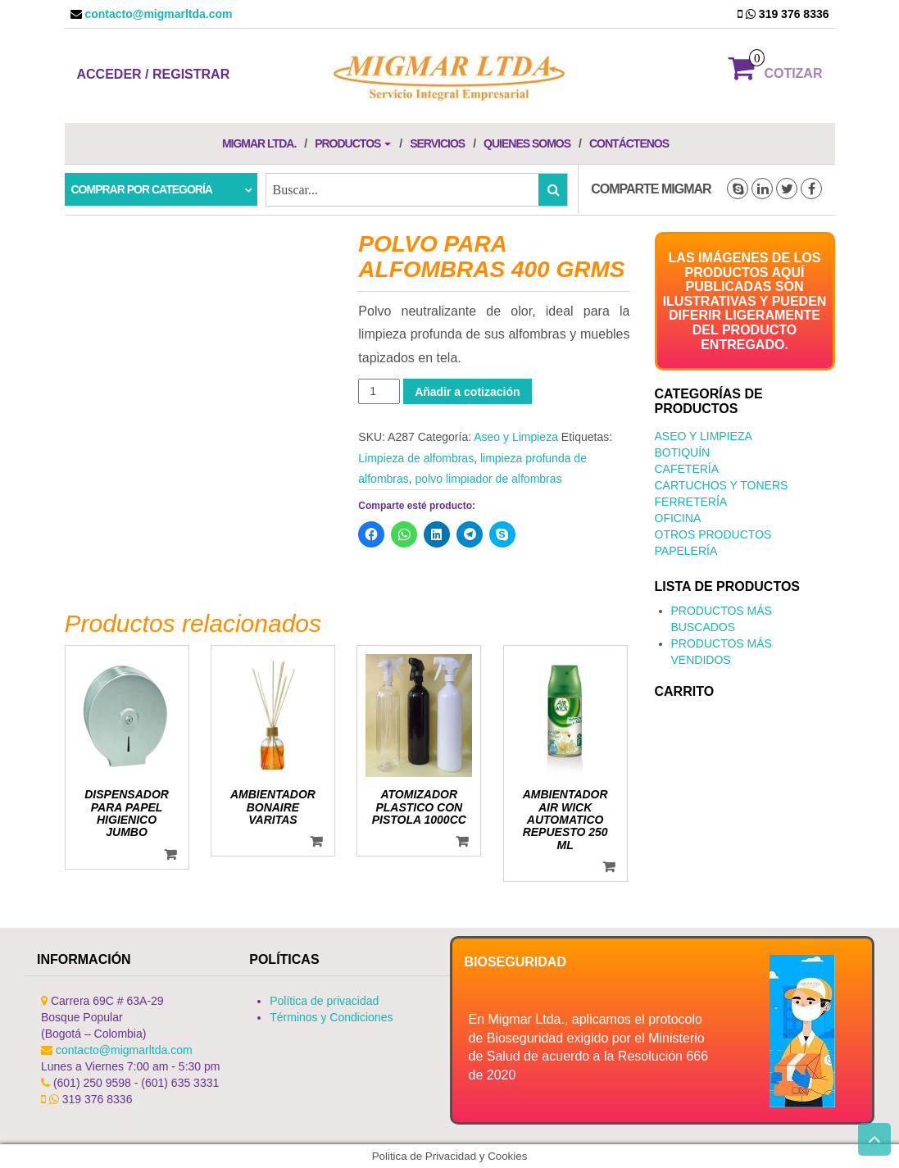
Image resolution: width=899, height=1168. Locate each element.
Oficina (678, 518)
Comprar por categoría (141, 189)
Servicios (437, 143)
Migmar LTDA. (259, 143)
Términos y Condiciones (331, 1017)
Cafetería (687, 468)
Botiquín (683, 452)
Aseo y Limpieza (516, 436)
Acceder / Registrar (153, 74)
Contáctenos (629, 143)
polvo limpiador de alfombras (488, 478)
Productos (353, 143)
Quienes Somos (527, 143)
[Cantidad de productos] (379, 391)
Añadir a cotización (467, 391)
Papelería (686, 550)
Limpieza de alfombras (416, 458)
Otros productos (713, 534)
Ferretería (691, 501)
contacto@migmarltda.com (157, 13)
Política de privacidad (324, 1000)
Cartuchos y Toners (721, 485)
